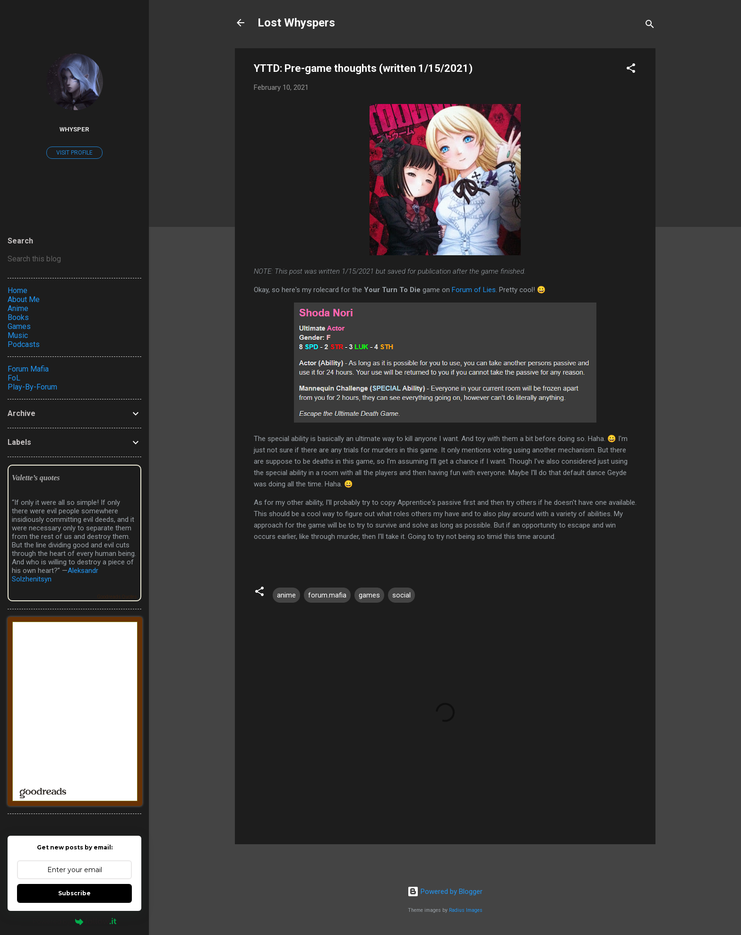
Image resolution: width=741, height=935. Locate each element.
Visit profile (74, 152)
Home (17, 290)
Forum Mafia (28, 368)
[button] (631, 69)
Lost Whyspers (296, 22)
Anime (18, 308)
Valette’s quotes (36, 478)
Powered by (74, 921)
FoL (14, 377)
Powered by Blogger (445, 891)
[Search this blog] (74, 259)
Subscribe (74, 893)
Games (19, 326)
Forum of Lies (474, 290)
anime (286, 595)
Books (18, 317)
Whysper (74, 129)
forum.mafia (327, 595)
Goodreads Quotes (117, 596)
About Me (24, 299)
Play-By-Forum (32, 386)
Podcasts (24, 344)
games (369, 595)
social (401, 595)
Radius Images (466, 910)
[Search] (649, 25)
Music (18, 335)
